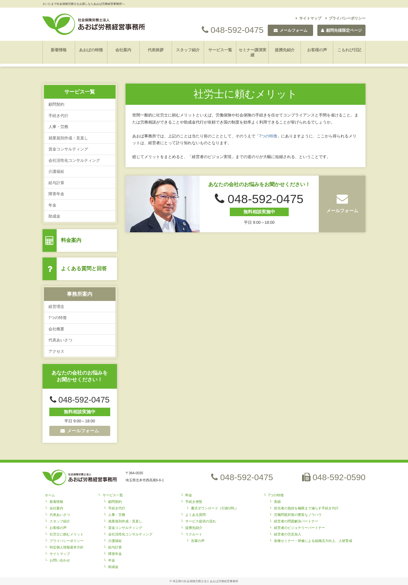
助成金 (54, 216)
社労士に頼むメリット (67, 534)
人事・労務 (58, 126)
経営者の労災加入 (287, 534)
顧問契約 (56, 104)
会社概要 (56, 329)
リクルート (193, 534)
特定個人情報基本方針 (67, 547)
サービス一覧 (220, 50)
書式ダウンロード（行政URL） (215, 508)
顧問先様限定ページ (341, 30)
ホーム (50, 495)
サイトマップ (308, 18)
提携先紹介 (285, 50)
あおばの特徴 (91, 50)
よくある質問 (195, 515)
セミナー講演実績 (252, 52)
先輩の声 (198, 541)
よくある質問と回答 (84, 268)
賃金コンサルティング (68, 149)
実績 (277, 502)
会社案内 (123, 50)
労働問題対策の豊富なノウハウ (298, 515)
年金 (52, 205)
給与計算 (56, 182)
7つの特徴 (57, 317)
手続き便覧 (193, 502)
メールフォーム (79, 430)
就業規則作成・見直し (68, 138)
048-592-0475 (233, 30)
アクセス (56, 351)
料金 (188, 495)
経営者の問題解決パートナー (296, 521)
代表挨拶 (155, 50)
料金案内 (71, 240)
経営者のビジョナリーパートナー (299, 528)
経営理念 (56, 306)
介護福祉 (56, 171)
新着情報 (59, 50)
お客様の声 (317, 50)
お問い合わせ (60, 560)
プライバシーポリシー (346, 18)
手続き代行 (58, 115)
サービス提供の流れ (200, 521)
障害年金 (56, 194)
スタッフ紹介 (188, 50)
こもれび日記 (349, 50)
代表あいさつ (60, 340)
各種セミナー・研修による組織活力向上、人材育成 (313, 541)
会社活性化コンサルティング (74, 160)
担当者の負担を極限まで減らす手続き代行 (306, 508)
